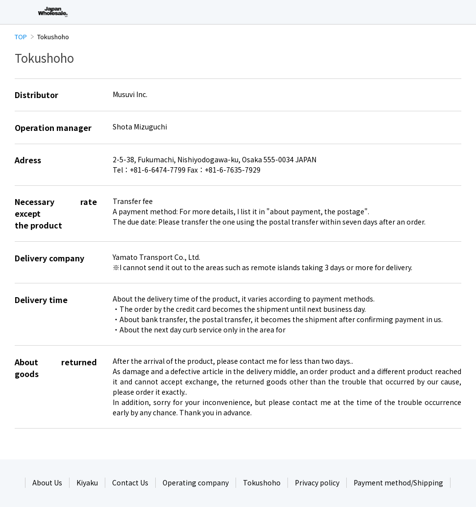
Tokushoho (262, 482)
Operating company (196, 482)
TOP (21, 36)
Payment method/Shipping (398, 482)
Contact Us (130, 482)
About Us (47, 482)
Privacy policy (317, 482)
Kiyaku (87, 482)
